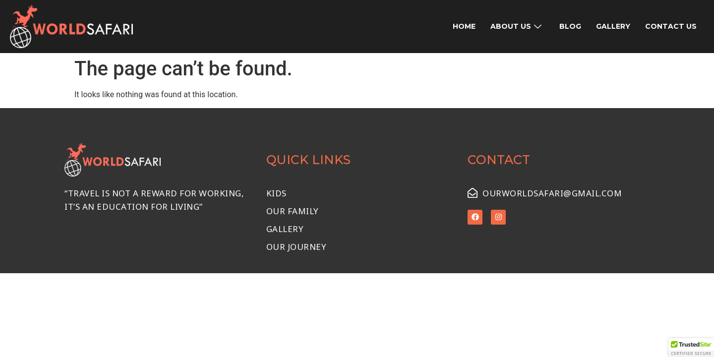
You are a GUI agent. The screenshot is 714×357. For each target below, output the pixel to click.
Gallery (613, 26)
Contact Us (671, 26)
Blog (570, 26)
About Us (515, 26)
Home (464, 26)
